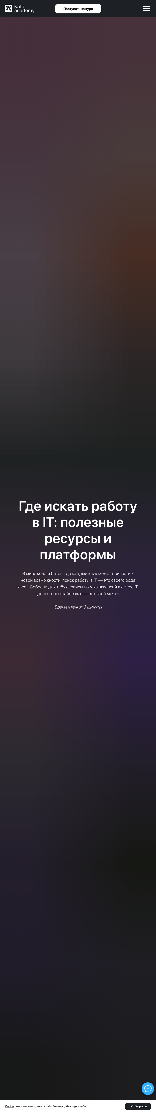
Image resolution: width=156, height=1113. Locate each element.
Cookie (9, 1106)
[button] (78, 8)
